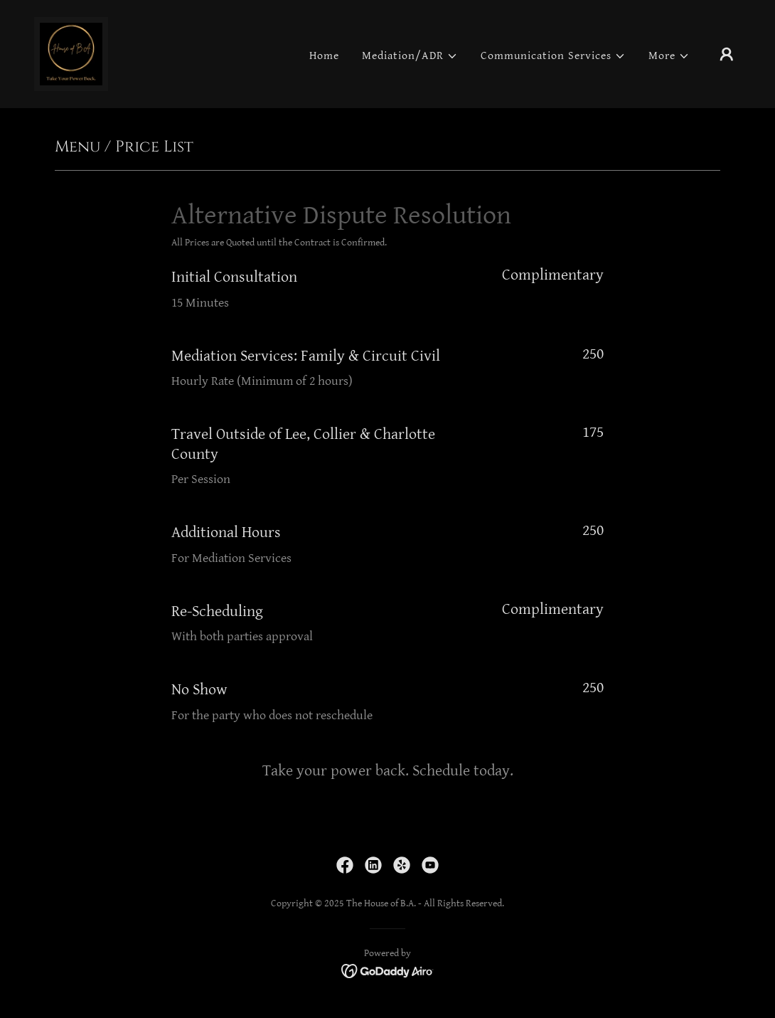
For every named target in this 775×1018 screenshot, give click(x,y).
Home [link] (324, 56)
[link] (71, 53)
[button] (410, 56)
